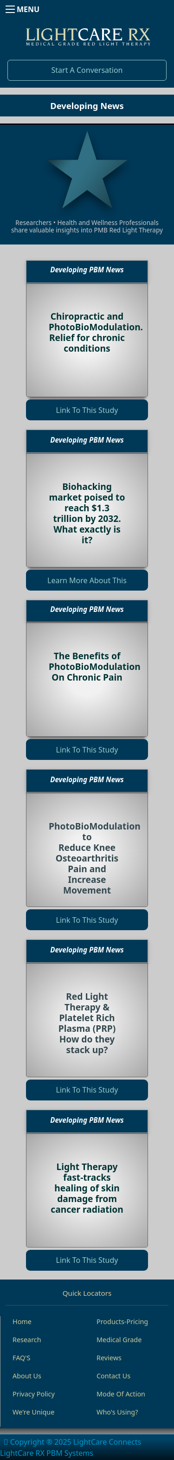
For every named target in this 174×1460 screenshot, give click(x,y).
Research (27, 1339)
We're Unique (33, 1412)
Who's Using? (117, 1412)
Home (22, 1321)
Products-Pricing (122, 1321)
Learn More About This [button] (87, 580)
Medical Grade (119, 1339)
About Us (27, 1375)
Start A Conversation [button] (86, 70)
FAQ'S (21, 1357)
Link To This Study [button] (87, 410)
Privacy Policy (34, 1393)
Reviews (109, 1357)
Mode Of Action (121, 1393)
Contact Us (113, 1375)
